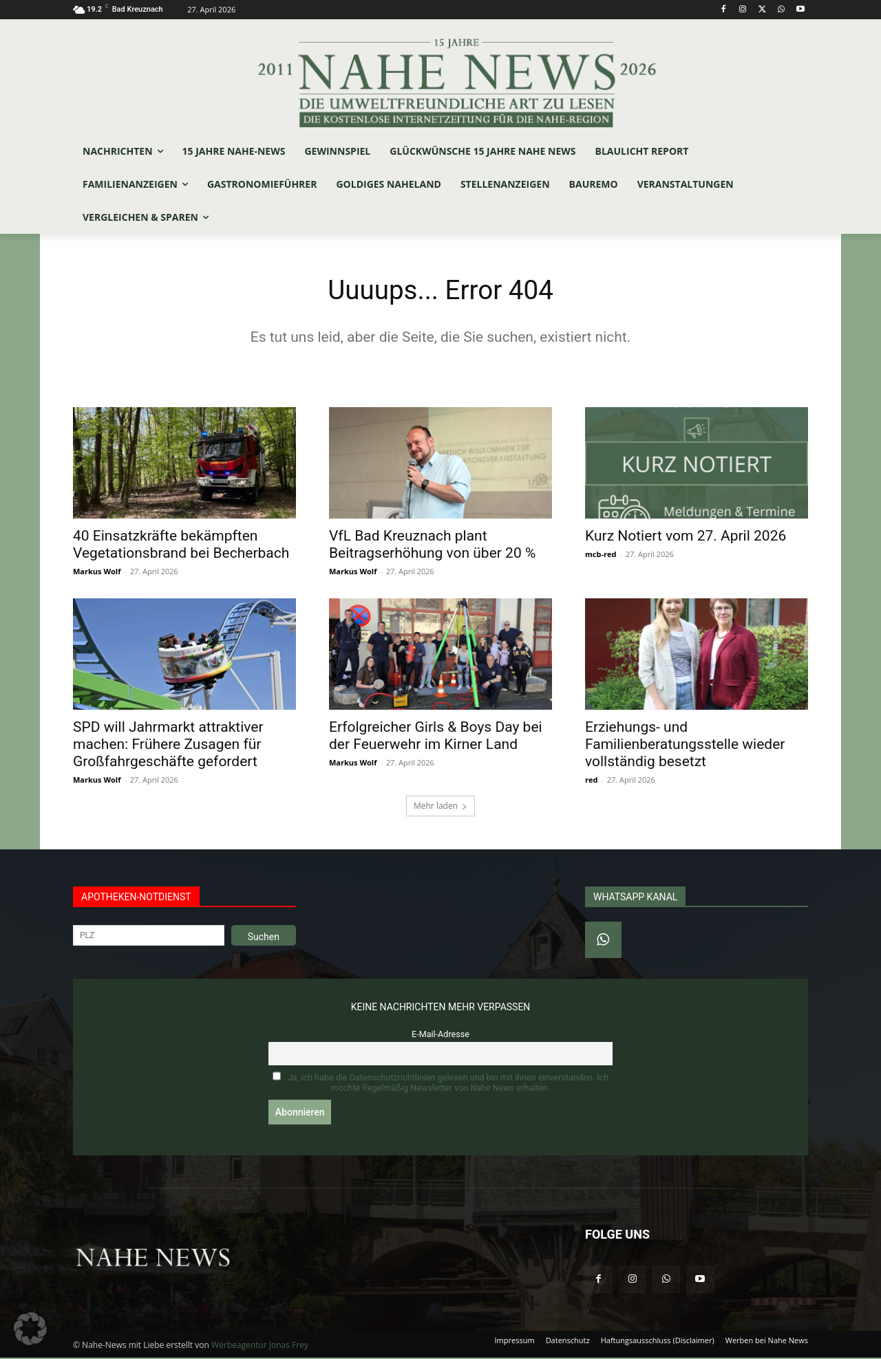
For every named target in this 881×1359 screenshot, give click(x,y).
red (591, 780)
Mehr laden (440, 806)
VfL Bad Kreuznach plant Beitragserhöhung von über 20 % (432, 545)
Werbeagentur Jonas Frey (259, 1346)
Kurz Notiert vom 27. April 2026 (685, 536)
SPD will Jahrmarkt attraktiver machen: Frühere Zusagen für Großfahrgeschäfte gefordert (168, 744)
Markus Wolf (96, 572)
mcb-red (600, 555)
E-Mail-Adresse (440, 1035)
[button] (30, 1328)
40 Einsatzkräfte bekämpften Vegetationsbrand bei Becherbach (181, 545)
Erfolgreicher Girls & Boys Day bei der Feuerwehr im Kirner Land (435, 736)
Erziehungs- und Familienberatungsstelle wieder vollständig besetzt (685, 744)
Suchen (263, 937)
